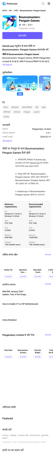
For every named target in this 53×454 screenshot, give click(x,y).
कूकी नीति (44, 435)
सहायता (4, 438)
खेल (10, 11)
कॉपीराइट (13, 435)
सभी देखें (48, 255)
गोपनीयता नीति (23, 435)
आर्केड (16, 11)
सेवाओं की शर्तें (34, 435)
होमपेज (4, 11)
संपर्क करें (5, 435)
